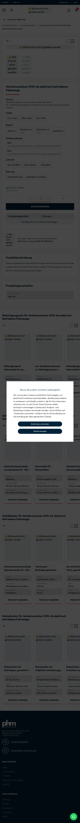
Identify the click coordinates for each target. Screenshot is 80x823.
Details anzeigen (40, 431)
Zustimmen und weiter (40, 424)
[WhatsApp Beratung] (73, 816)
